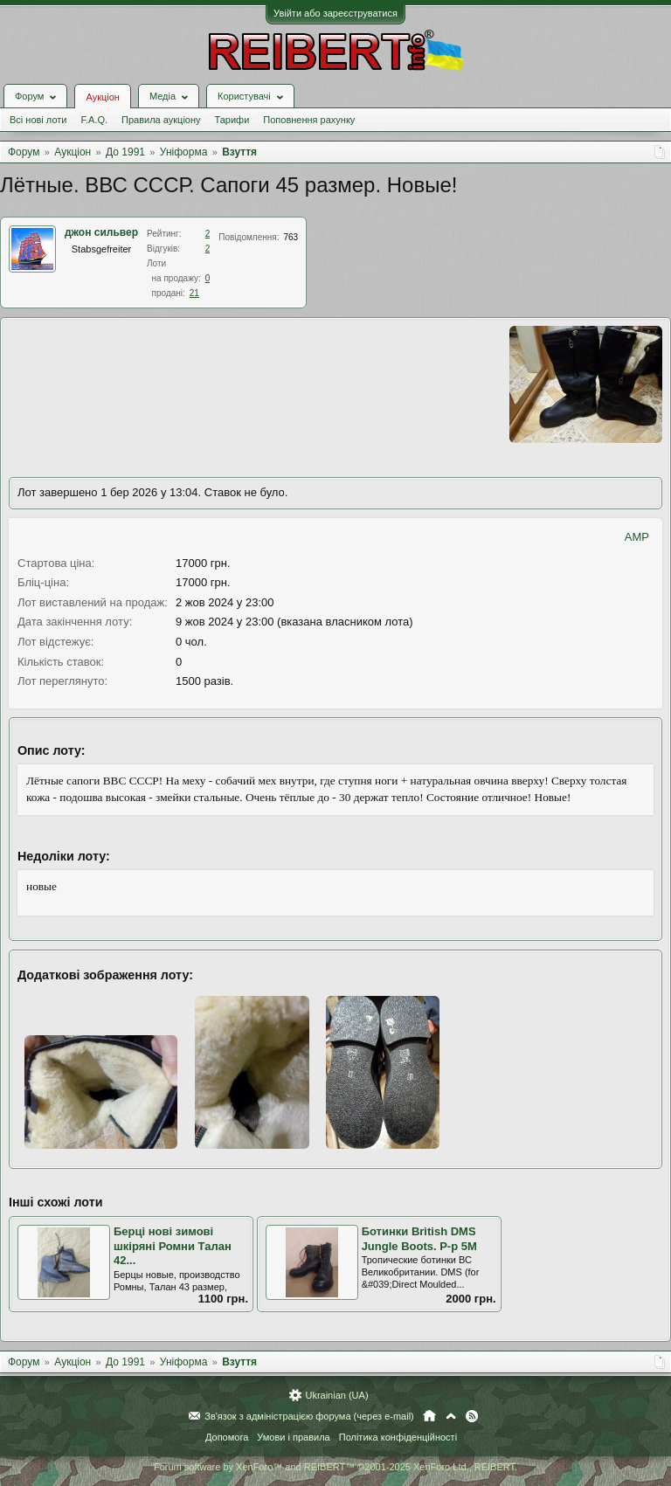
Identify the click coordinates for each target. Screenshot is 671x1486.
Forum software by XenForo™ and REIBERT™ (335, 1467)
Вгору (451, 1416)
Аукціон (102, 97)
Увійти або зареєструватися (335, 13)
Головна (429, 1416)
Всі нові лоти (38, 119)
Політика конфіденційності (398, 1437)
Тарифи (232, 119)
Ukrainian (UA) (336, 1395)
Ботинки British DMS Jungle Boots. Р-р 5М (419, 1239)
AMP (637, 536)
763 (291, 237)
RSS (472, 1416)
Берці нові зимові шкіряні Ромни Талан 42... (173, 1246)
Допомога (226, 1437)
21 (194, 293)
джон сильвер (101, 232)
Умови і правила (293, 1437)
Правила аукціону (160, 119)
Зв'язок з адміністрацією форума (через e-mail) (309, 1416)
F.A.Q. (93, 119)
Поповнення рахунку (309, 119)
